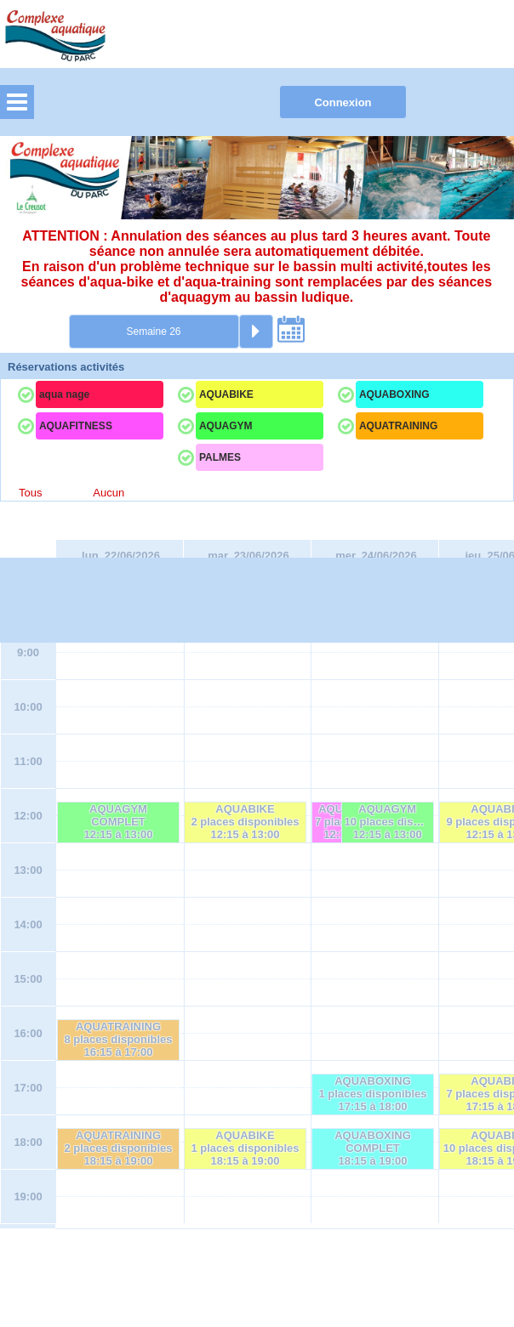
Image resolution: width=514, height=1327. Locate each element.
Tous (30, 492)
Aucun (108, 492)
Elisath (285, 1266)
